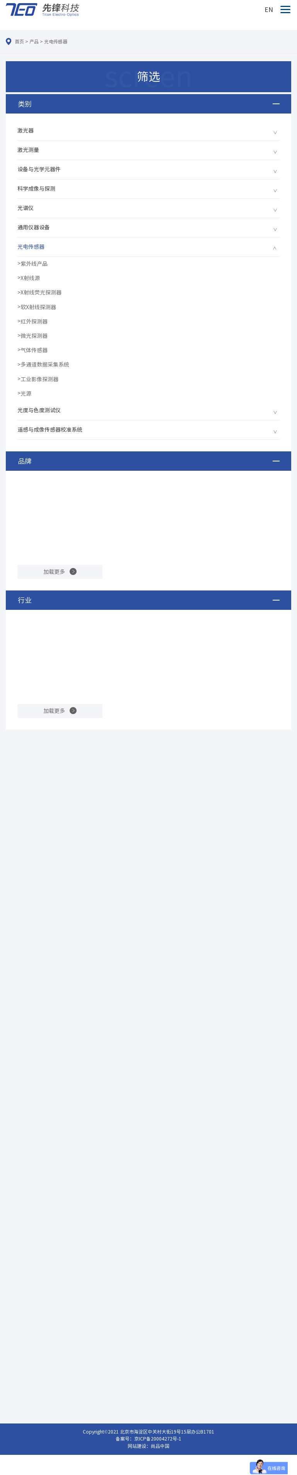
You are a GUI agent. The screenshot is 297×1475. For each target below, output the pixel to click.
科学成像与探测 (36, 188)
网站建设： (139, 1446)
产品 (34, 41)
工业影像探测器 (39, 379)
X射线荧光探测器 (40, 292)
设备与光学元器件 (39, 169)
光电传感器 (55, 41)
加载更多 (54, 572)
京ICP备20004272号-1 (157, 1438)
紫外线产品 (34, 264)
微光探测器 (34, 336)
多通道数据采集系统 (44, 364)
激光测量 (28, 150)
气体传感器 (34, 350)
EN (269, 10)
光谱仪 (25, 208)
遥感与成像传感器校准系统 (49, 429)
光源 (25, 393)
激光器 (25, 130)
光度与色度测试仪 (39, 410)
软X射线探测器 (38, 307)
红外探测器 (34, 321)
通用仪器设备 (33, 227)
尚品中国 (160, 1446)
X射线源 (30, 278)
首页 (19, 41)
